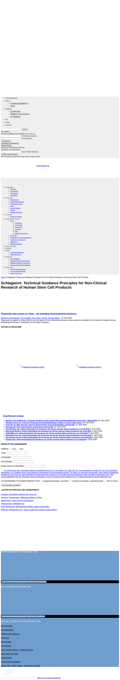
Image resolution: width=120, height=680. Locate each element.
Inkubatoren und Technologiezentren (20, 237)
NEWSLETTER (9, 267)
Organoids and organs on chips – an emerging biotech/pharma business (38, 313)
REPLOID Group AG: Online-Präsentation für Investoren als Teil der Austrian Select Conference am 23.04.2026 (48, 435)
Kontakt (8, 122)
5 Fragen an (18, 223)
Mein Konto (9, 125)
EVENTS (8, 250)
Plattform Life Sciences (20, 114)
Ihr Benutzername (29, 136)
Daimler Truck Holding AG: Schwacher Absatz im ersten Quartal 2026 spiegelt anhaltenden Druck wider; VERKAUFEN (51, 420)
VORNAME (5, 457)
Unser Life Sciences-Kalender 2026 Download (24, 582)
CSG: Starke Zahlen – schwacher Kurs (17, 650)
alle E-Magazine (15, 258)
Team (12, 106)
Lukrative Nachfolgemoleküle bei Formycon (19, 494)
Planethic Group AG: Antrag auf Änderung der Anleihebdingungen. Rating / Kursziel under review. (44, 423)
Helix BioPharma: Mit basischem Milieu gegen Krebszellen (25, 507)
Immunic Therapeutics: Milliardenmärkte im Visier (21, 498)
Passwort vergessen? (10, 143)
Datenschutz (6, 145)
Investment (18, 229)
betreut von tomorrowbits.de (48, 678)
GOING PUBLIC (9, 187)
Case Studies (19, 225)
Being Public (6, 642)
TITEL (3, 453)
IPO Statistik (13, 195)
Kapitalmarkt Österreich (17, 202)
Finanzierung (18, 227)
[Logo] (9, 183)
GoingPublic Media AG (11, 98)
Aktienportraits (14, 199)
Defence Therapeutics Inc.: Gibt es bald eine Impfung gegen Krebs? (29, 510)
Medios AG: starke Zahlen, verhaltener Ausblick (20, 666)
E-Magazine (9, 256)
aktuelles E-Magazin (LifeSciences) (20, 263)
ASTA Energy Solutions (10, 662)
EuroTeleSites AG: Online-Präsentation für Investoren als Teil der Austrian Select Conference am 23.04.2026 (48, 429)
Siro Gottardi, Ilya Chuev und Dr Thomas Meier (40, 318)
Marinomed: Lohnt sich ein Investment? (17, 501)
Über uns (8, 101)
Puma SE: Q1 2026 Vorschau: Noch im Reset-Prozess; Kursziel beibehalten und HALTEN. (40, 425)
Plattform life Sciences (10, 634)
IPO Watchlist (14, 193)
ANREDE (5, 449)
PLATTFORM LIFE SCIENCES (13, 218)
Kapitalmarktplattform (19, 103)
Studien (12, 210)
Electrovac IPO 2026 (9, 654)
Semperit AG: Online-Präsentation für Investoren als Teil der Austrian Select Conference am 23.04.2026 (46, 439)
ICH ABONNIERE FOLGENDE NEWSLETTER (20, 481)
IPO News (13, 189)
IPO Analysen (14, 191)
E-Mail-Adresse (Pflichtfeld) (12, 466)
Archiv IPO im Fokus (16, 273)
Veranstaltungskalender (17, 252)
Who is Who (13, 235)
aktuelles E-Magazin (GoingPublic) (20, 261)
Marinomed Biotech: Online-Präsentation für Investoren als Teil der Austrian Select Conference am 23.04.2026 (48, 431)
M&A (16, 231)
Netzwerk (9, 248)
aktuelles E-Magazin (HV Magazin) (20, 265)
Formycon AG (6, 626)
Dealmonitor (13, 242)
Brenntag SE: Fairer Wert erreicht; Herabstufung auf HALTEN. (30, 427)
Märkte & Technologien (21, 233)
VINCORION (6, 658)
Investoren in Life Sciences (18, 239)
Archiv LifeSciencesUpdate (18, 269)
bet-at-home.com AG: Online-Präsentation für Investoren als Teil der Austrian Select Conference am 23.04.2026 (49, 437)
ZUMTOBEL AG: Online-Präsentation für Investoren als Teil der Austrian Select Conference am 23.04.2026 (47, 433)
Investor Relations (15, 208)
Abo (7, 119)
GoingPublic (15, 111)
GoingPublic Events (16, 254)
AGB (8, 674)
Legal (11, 206)
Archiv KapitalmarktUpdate (18, 271)
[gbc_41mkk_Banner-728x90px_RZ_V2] (60, 177)
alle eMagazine (7, 630)
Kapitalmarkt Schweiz (16, 204)
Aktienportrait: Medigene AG (12, 504)
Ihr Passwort (27, 138)
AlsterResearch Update (13, 416)
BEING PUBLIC (9, 197)
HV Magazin (15, 117)
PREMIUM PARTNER (11, 246)
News (12, 221)
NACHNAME (6, 462)
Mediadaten (9, 108)
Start (3, 277)
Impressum (10, 672)
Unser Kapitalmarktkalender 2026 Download (23, 616)
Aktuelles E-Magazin (16, 212)
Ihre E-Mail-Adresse (30, 152)
